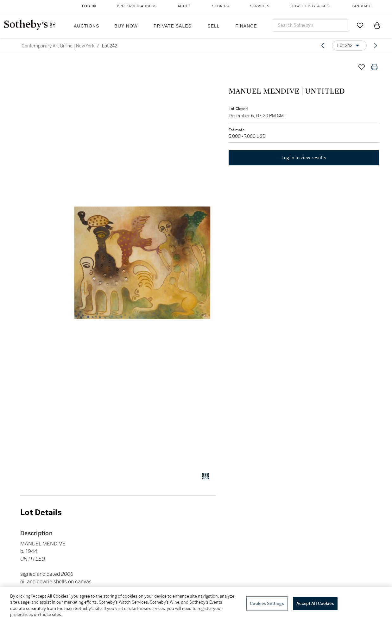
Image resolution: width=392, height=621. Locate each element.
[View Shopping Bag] (377, 25)
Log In (89, 6)
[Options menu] (349, 45)
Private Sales (173, 25)
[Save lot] (362, 67)
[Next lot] (375, 45)
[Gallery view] (205, 476)
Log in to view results (303, 158)
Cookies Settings (267, 603)
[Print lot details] (374, 67)
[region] (196, 604)
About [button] (184, 6)
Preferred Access (137, 6)
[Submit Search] (342, 25)
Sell (213, 25)
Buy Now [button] (126, 25)
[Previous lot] (323, 45)
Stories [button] (220, 6)
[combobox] (310, 25)
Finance (246, 25)
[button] (142, 263)
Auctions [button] (86, 25)
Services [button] (259, 6)
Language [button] (362, 6)
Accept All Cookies (315, 603)
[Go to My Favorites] (360, 25)
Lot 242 (109, 46)
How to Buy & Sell (311, 6)
